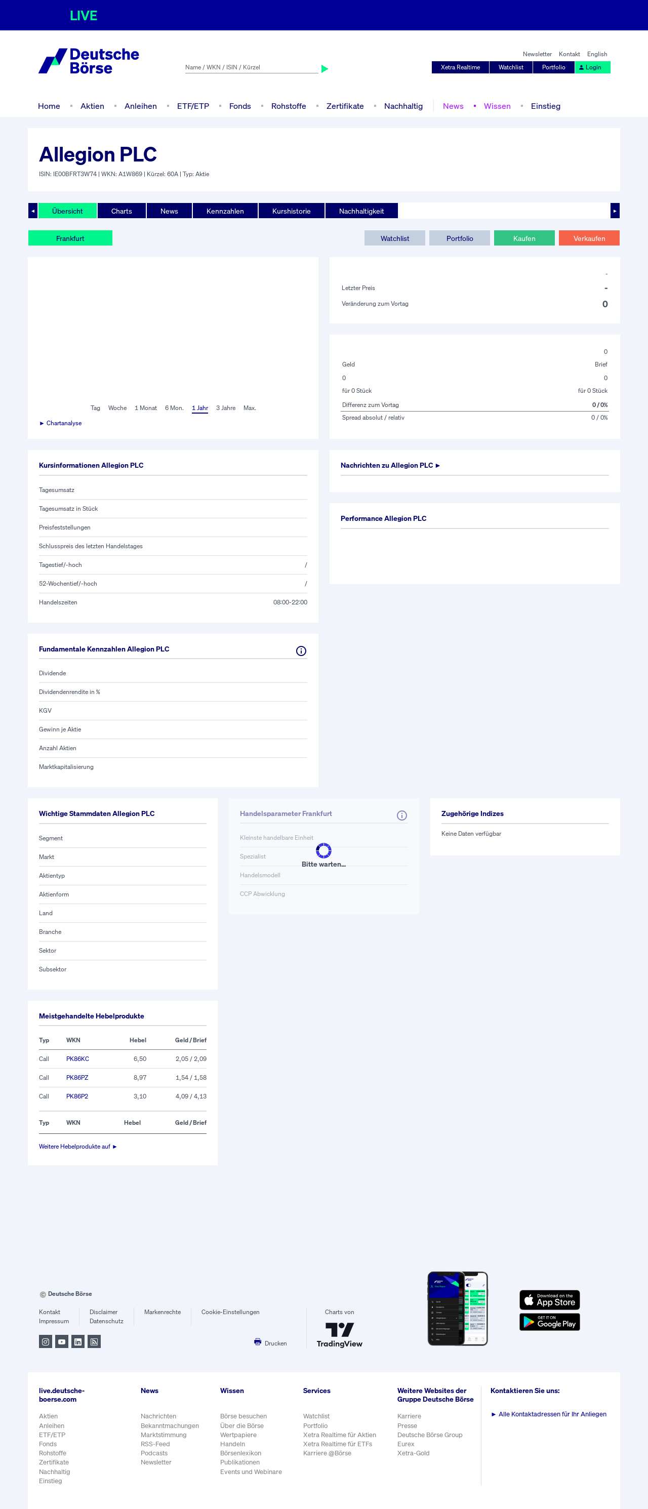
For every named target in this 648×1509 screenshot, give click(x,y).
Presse (407, 1425)
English (597, 54)
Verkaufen (589, 238)
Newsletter (537, 54)
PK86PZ (77, 1077)
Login (589, 67)
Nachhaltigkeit (361, 211)
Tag (95, 408)
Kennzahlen (225, 211)
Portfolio (553, 67)
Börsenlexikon (240, 1453)
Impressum (54, 1321)
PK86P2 (77, 1096)
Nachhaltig (403, 105)
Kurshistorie (291, 211)
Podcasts (154, 1453)
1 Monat (146, 408)
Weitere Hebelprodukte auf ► (78, 1146)
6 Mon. (174, 408)
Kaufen (524, 238)
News (453, 105)
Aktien (92, 105)
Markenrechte (162, 1312)
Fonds (240, 105)
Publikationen (240, 1462)
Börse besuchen (243, 1416)
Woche (117, 408)
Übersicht (67, 211)
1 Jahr (200, 408)
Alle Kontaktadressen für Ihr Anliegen (548, 1414)
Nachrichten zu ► (391, 465)
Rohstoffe (288, 105)
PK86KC (77, 1059)
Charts (121, 211)
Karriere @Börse (327, 1453)
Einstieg (545, 105)
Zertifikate (345, 105)
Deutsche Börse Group (430, 1435)
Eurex (406, 1444)
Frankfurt (70, 238)
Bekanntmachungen (170, 1425)
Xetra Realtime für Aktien (339, 1435)
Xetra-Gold (413, 1453)
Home (49, 105)
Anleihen (141, 105)
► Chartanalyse (60, 423)
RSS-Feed (155, 1444)
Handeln (232, 1444)
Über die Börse (242, 1425)
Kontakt (569, 54)
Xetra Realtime (460, 67)
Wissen (497, 105)
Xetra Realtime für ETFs (337, 1444)
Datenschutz (107, 1321)
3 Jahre (225, 408)
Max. (250, 408)
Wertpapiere (238, 1435)
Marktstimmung (164, 1435)
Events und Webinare (251, 1471)
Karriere (409, 1416)
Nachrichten (158, 1416)
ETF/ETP (193, 105)
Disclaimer (103, 1312)
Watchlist (511, 67)
